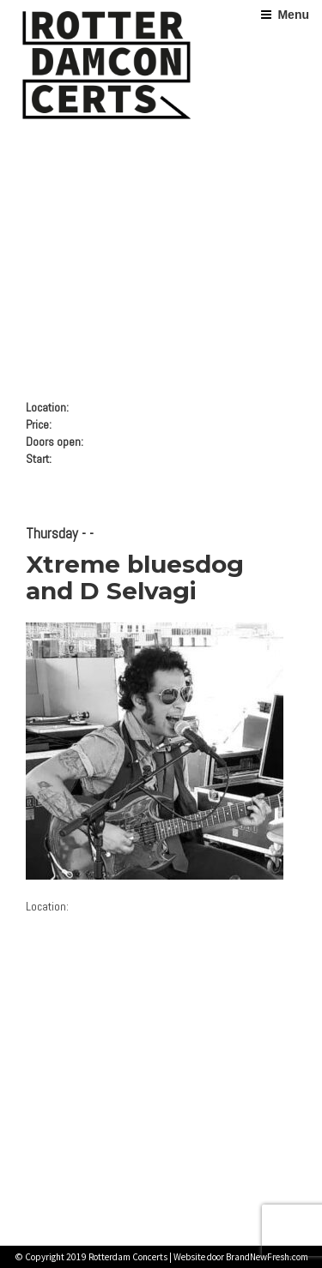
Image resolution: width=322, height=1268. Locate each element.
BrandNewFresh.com (267, 1257)
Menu (293, 14)
